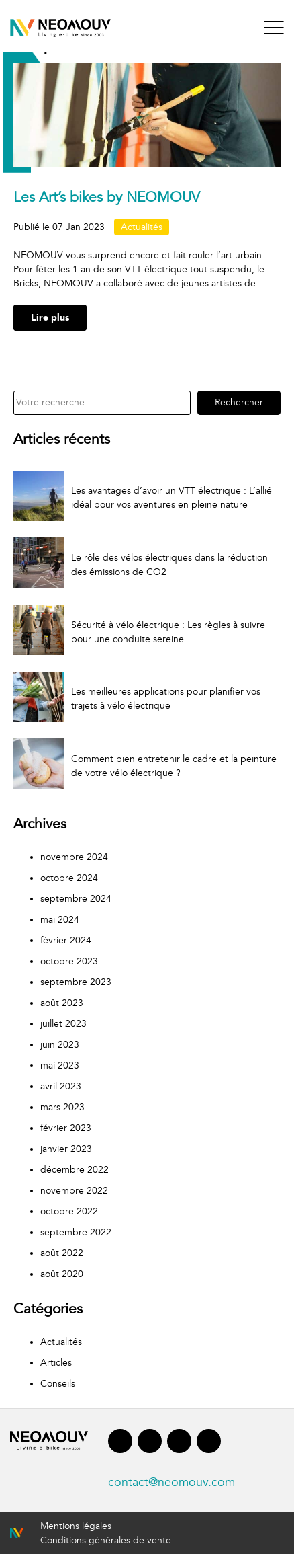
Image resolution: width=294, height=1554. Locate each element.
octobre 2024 (69, 878)
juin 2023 (59, 1044)
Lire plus (50, 317)
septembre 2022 (75, 1232)
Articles (56, 1362)
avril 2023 (60, 1086)
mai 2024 (59, 919)
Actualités (141, 227)
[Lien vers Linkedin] (149, 1444)
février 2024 (65, 940)
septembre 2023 (75, 982)
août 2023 (61, 1003)
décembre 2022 (74, 1169)
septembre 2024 (75, 898)
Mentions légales (75, 1526)
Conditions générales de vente (105, 1540)
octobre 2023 (69, 961)
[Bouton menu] (274, 27)
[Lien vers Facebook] (120, 1444)
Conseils (57, 1383)
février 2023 (65, 1128)
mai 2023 (59, 1065)
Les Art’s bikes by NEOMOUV (106, 197)
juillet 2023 (63, 1023)
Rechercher (239, 402)
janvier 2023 (66, 1149)
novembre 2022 (74, 1190)
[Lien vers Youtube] (208, 1444)
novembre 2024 (74, 857)
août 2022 (61, 1253)
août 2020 (61, 1274)
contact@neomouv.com (171, 1482)
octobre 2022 (69, 1211)
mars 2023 (62, 1107)
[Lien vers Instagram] (179, 1444)
